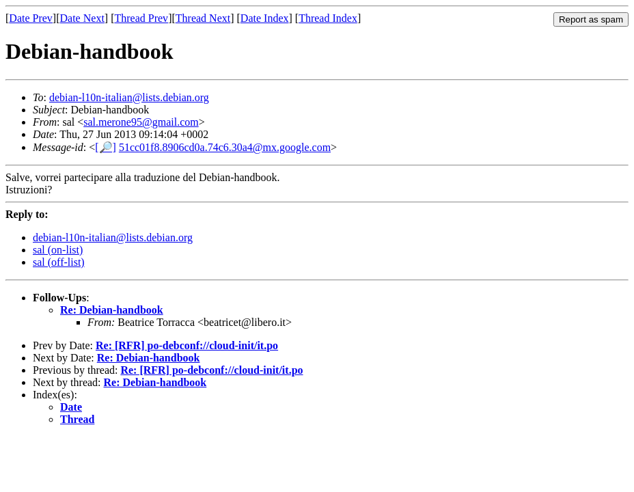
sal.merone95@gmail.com (140, 122)
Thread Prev (141, 18)
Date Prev (31, 18)
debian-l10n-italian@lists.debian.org (129, 97)
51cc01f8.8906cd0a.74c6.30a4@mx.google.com (225, 147)
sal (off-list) (59, 262)
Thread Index (328, 18)
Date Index (264, 18)
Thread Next (203, 18)
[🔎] (105, 147)
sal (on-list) (58, 250)
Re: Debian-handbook (111, 310)
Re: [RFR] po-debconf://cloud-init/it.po (187, 345)
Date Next (82, 18)
